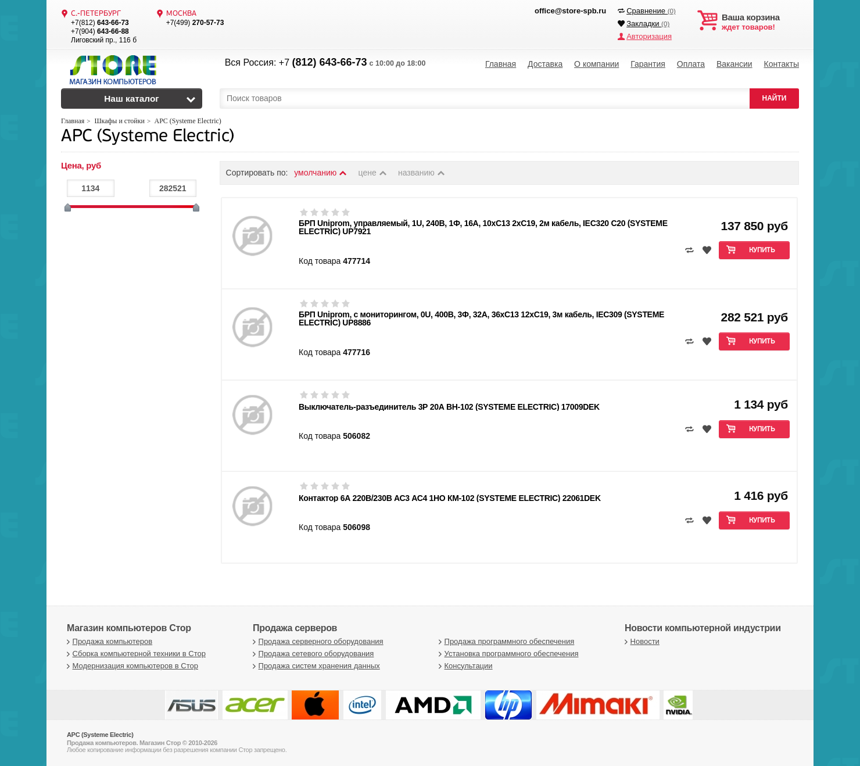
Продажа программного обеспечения (505, 641)
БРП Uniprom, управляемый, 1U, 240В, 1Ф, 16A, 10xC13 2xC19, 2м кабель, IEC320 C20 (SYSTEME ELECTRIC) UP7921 (483, 227)
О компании (596, 64)
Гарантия (647, 64)
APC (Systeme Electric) (147, 137)
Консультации (464, 665)
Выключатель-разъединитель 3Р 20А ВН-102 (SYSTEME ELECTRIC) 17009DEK (449, 407)
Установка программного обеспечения (507, 653)
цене (373, 172)
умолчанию (320, 172)
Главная (500, 64)
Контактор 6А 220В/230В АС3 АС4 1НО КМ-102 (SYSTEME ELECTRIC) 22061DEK (450, 498)
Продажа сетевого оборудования (312, 653)
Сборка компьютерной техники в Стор (135, 653)
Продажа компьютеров (108, 641)
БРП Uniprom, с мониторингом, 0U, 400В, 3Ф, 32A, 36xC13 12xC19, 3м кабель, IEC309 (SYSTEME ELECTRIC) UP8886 (481, 318)
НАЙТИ (774, 98)
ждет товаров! (760, 22)
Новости (641, 641)
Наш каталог (131, 98)
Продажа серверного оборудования (317, 641)
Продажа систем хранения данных (315, 665)
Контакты (781, 64)
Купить (762, 250)
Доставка (545, 64)
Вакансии (734, 64)
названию (422, 172)
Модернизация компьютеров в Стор (131, 665)
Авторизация (649, 36)
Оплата (691, 64)
